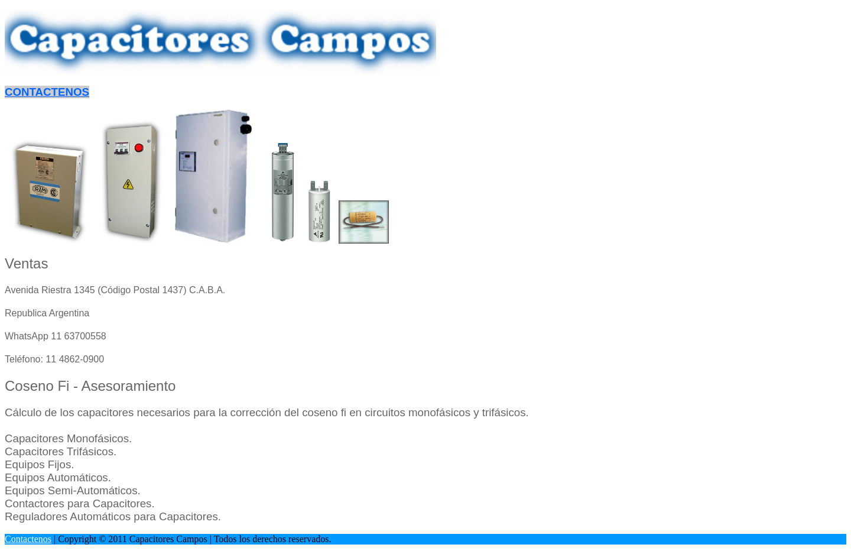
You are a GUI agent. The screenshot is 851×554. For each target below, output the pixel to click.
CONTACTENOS (47, 92)
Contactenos (28, 539)
